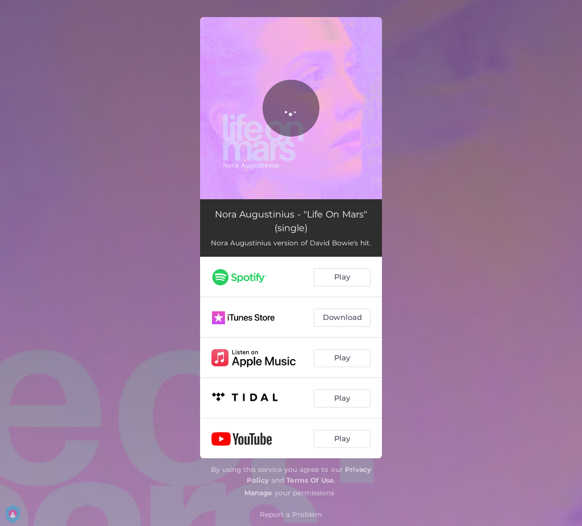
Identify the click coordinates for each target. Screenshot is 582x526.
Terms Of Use (310, 480)
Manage (258, 492)
